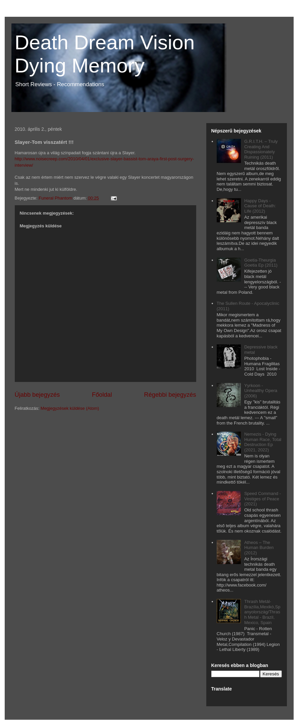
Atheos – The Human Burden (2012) (258, 547)
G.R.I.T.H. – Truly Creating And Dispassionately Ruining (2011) (261, 149)
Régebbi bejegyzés (170, 394)
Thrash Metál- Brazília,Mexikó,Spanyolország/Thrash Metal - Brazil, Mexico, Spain (262, 612)
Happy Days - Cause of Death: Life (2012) (260, 206)
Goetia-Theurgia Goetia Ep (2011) (261, 263)
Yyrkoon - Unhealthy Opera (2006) (260, 390)
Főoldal (102, 394)
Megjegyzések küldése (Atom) (70, 408)
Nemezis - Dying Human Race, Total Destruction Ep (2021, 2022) (262, 442)
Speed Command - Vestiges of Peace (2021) (262, 498)
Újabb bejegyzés (37, 394)
